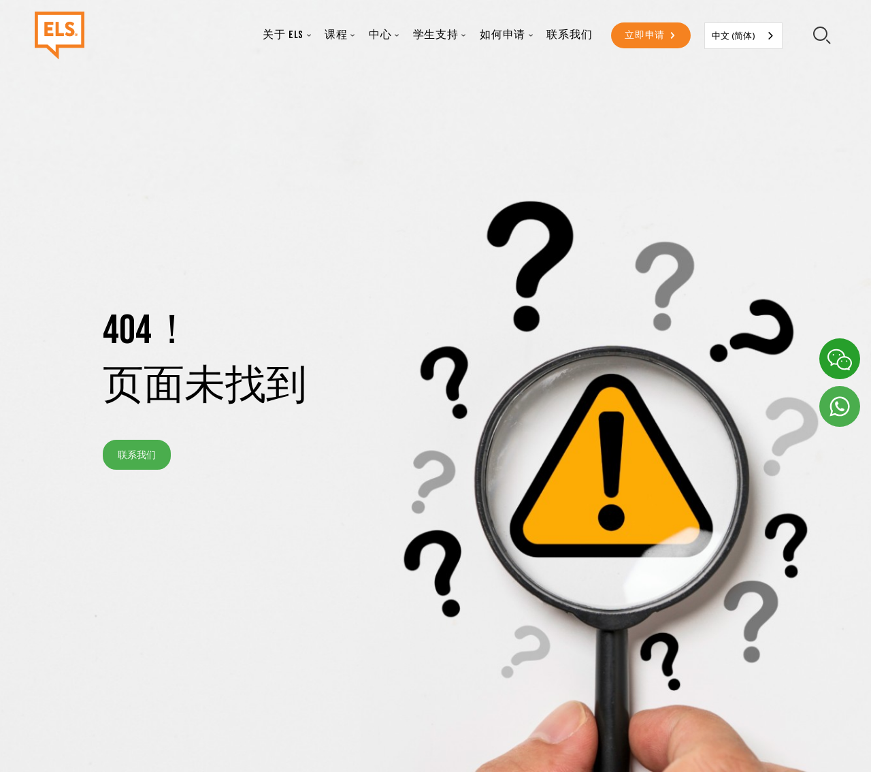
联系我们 (569, 35)
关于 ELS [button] (283, 35)
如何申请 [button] (502, 35)
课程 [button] (336, 35)
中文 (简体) (733, 35)
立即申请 (645, 35)
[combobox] (743, 35)
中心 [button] (380, 35)
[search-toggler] (822, 35)
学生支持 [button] (436, 35)
